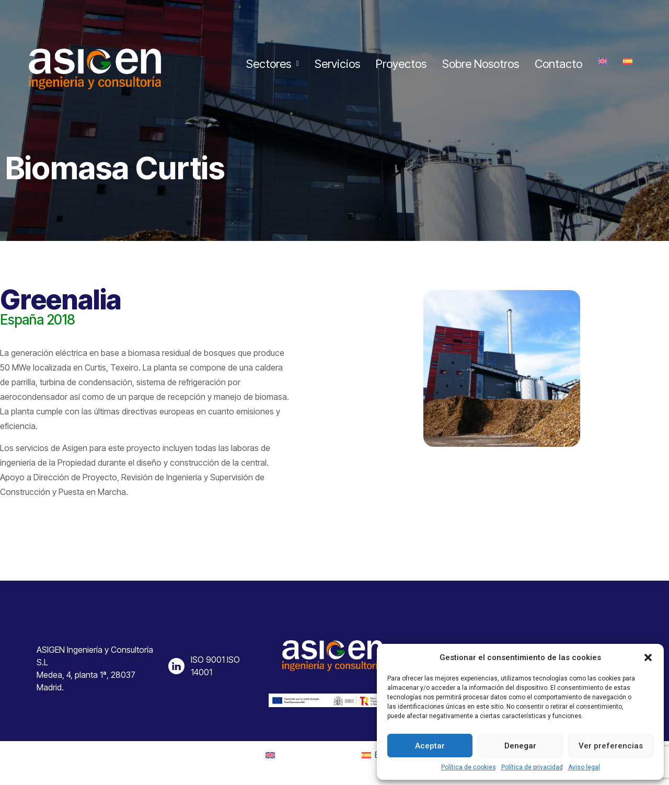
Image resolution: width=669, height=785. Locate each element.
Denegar (520, 746)
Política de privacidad (532, 767)
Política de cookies (468, 767)
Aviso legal (584, 767)
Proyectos (401, 64)
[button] (648, 657)
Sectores (272, 64)
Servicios (337, 64)
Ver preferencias (611, 746)
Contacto (558, 64)
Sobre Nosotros (480, 64)
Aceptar (430, 746)
